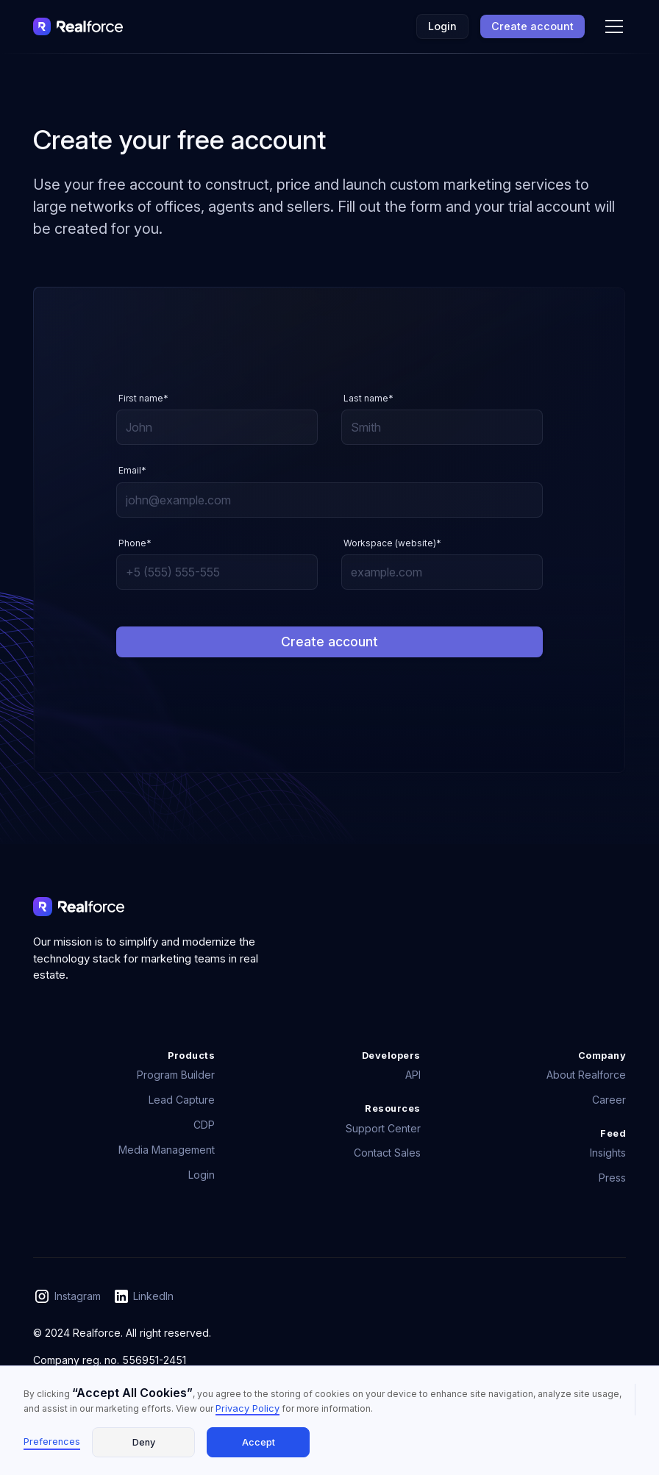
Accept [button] (258, 1442)
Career (609, 1099)
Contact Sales (387, 1152)
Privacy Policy (247, 1408)
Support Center (383, 1128)
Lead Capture (182, 1099)
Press (612, 1177)
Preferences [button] (52, 1441)
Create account (532, 26)
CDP (204, 1124)
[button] (611, 26)
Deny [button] (143, 1442)
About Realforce (586, 1074)
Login (442, 26)
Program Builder (176, 1074)
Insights (608, 1152)
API (413, 1074)
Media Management (166, 1149)
